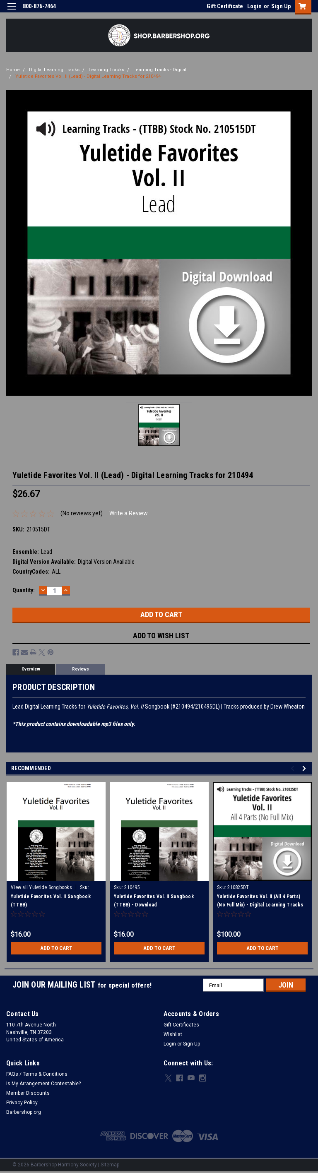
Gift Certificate (225, 6)
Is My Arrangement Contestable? (43, 1083)
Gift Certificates (181, 1025)
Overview (31, 669)
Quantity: (23, 590)
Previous (294, 768)
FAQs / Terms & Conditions (36, 1074)
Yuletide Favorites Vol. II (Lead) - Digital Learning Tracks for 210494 (88, 76)
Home (13, 69)
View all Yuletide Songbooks (41, 887)
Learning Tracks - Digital (159, 69)
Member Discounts (28, 1093)
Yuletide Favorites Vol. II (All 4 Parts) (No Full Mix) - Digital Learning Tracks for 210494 (260, 905)
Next (305, 768)
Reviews (80, 669)
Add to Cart (56, 948)
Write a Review (128, 513)
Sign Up (281, 6)
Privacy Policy (22, 1103)
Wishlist (173, 1034)
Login (254, 6)
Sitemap (110, 1165)
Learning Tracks (106, 69)
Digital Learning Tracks (54, 69)
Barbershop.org (23, 1112)
